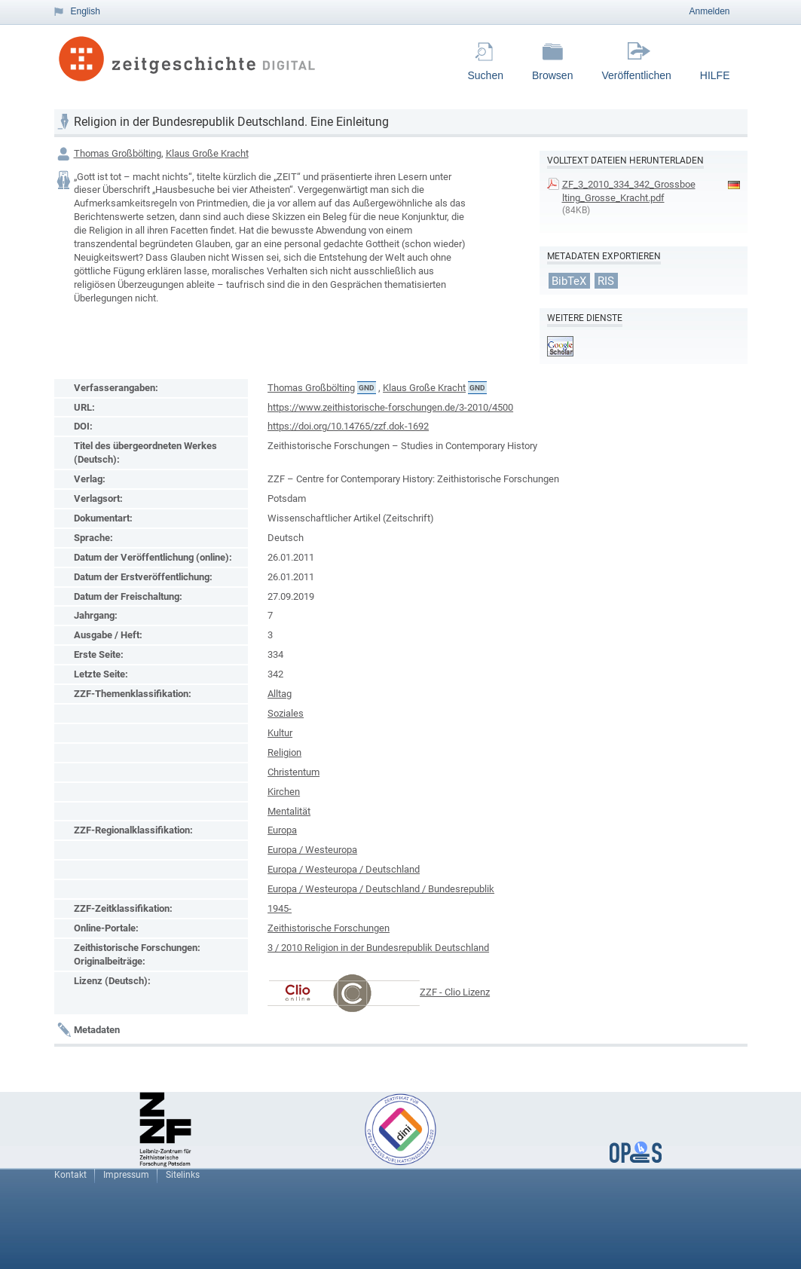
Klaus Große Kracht (207, 153)
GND (367, 388)
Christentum (293, 772)
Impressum (126, 1175)
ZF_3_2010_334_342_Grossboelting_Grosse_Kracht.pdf (629, 191)
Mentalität (289, 811)
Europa (282, 830)
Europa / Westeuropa (312, 849)
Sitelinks (183, 1175)
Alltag (280, 693)
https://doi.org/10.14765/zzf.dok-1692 (348, 426)
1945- (280, 908)
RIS (606, 280)
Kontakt (70, 1175)
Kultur (280, 732)
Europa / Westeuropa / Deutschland (344, 869)
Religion (284, 752)
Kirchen (284, 791)
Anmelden (709, 11)
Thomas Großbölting (117, 153)
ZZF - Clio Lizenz (455, 992)
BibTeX (569, 280)
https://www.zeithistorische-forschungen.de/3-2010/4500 (390, 407)
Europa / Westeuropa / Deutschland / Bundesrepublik (381, 888)
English (85, 11)
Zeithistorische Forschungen (329, 928)
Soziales (286, 713)
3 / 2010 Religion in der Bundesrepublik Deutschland (378, 947)
